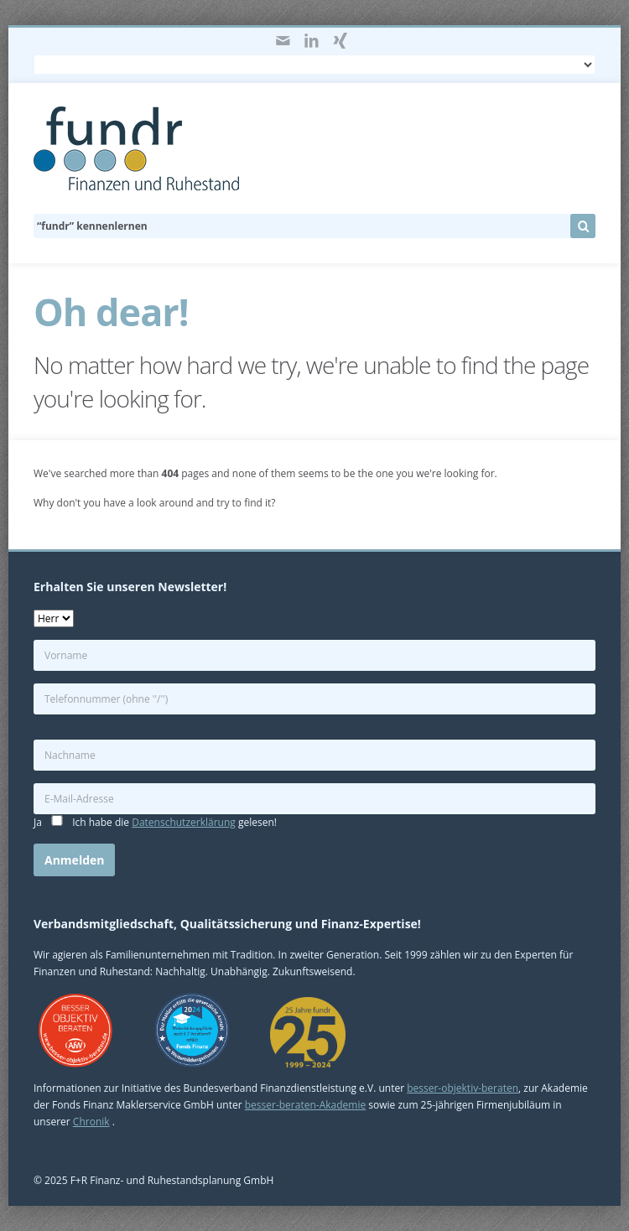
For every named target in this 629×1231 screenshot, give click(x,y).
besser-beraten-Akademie (305, 1105)
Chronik (91, 1121)
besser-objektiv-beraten (462, 1088)
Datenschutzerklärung (184, 822)
